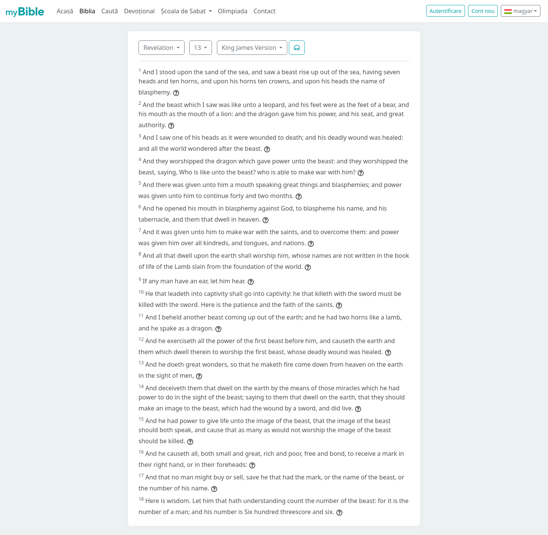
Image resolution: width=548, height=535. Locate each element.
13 (198, 47)
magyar (518, 10)
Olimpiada (232, 11)
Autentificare (446, 10)
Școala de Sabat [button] (184, 11)
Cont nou (483, 10)
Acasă (65, 11)
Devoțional (139, 11)
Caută (109, 11)
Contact (264, 11)
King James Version (250, 47)
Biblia (88, 11)
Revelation (159, 47)
